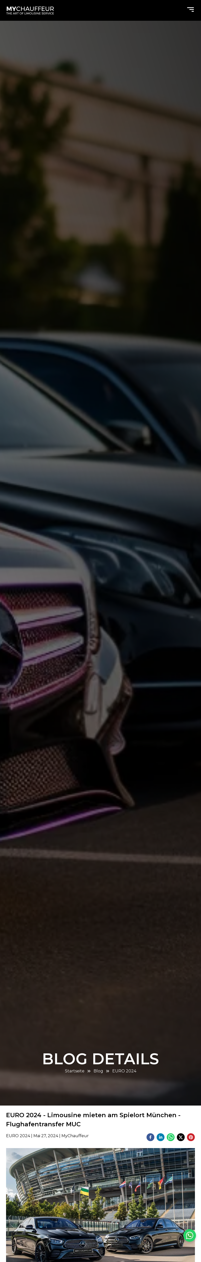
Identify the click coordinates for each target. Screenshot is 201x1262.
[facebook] (150, 1138)
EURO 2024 (124, 1071)
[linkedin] (161, 1138)
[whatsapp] (171, 1138)
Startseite (74, 1071)
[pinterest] (191, 1138)
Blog (98, 1071)
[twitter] (181, 1138)
